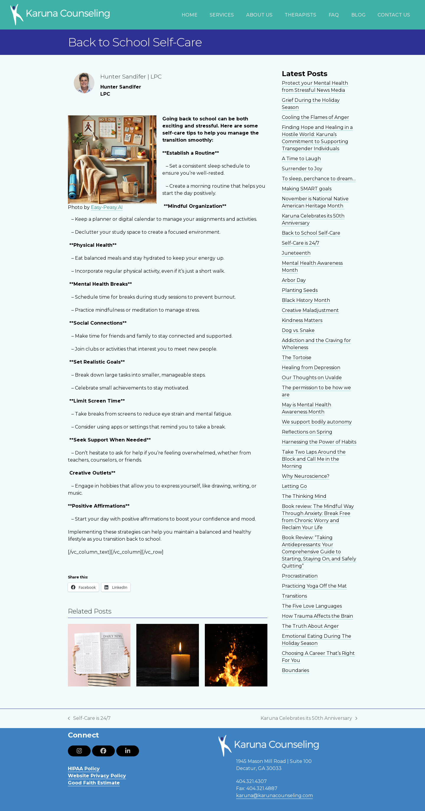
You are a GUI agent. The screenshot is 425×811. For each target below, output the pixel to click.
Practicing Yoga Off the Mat (314, 586)
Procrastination (300, 576)
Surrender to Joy (302, 168)
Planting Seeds (300, 290)
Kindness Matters (302, 320)
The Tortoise (296, 357)
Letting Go (294, 486)
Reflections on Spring (307, 432)
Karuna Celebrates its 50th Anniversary (309, 718)
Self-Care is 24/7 (300, 243)
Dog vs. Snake (298, 330)
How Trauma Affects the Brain (317, 616)
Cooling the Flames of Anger (315, 117)
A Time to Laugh (301, 158)
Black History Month (306, 300)
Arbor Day (294, 280)
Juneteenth (296, 253)
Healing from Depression (311, 367)
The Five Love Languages (312, 606)
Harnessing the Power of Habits (319, 442)
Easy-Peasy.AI (107, 207)
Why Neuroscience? (305, 476)
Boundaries (295, 670)
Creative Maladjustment (310, 310)
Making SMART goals (306, 189)
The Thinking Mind (304, 496)
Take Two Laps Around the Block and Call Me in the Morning (314, 459)
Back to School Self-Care (311, 233)
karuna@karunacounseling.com (274, 795)
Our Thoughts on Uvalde (312, 377)
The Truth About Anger (310, 626)
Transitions (294, 596)
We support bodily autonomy (317, 422)
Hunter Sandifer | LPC (131, 76)
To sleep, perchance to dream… (319, 179)
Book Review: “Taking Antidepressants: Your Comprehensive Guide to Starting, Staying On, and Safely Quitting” (319, 552)
